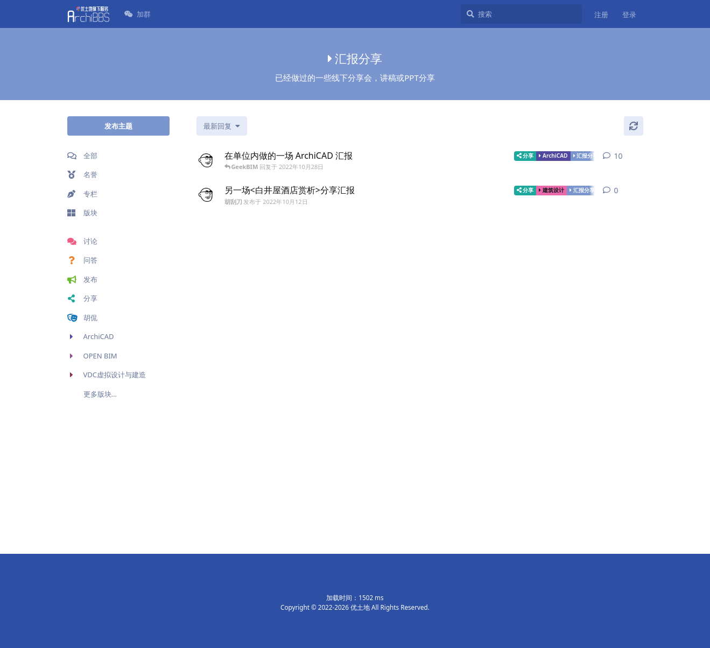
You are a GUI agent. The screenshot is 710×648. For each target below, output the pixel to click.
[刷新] (633, 126)
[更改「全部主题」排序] (221, 126)
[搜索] (521, 14)
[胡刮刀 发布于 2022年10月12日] (206, 160)
